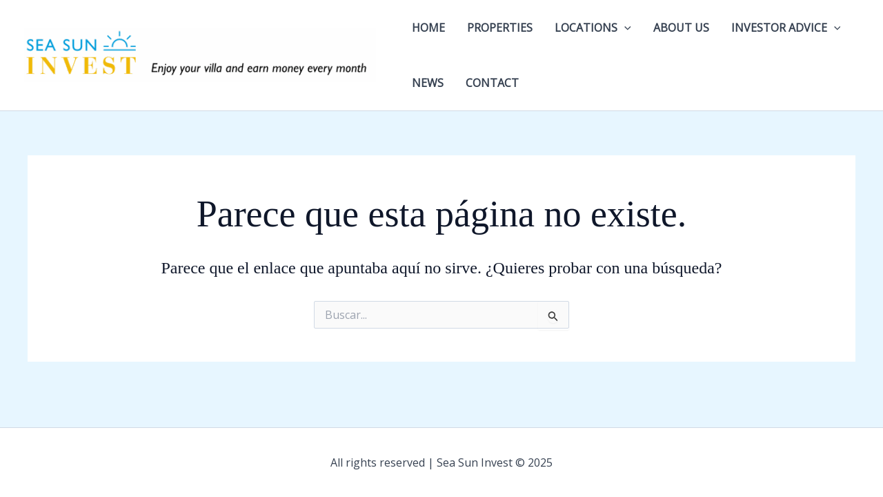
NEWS (428, 82)
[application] (624, 27)
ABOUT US (681, 27)
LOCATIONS (593, 27)
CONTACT (492, 82)
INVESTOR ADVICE (786, 27)
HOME (428, 27)
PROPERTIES (500, 27)
